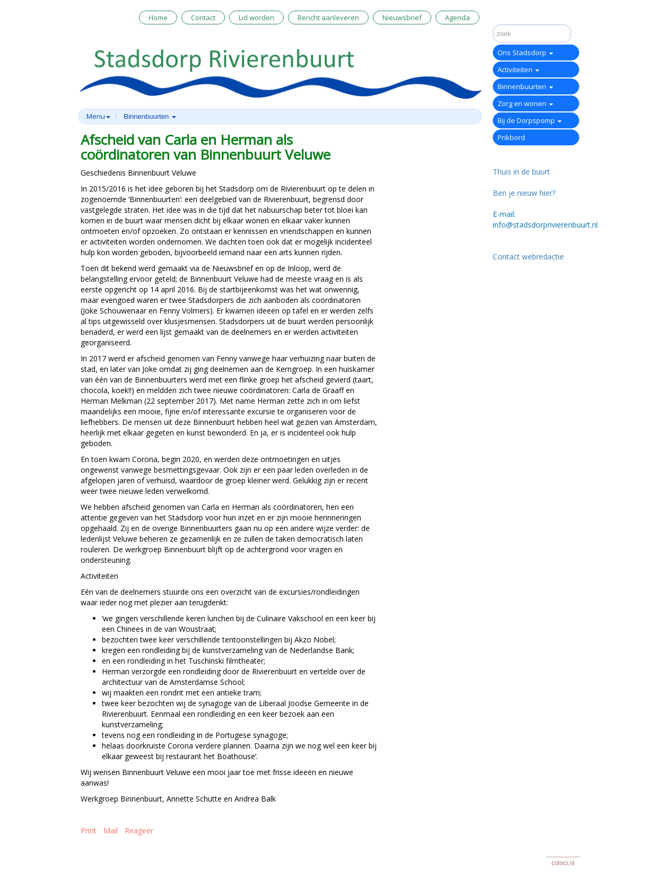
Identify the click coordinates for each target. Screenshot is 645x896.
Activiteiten (518, 69)
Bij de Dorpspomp (530, 120)
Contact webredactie (528, 256)
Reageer (139, 830)
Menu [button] (98, 116)
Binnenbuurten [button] (150, 116)
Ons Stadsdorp (525, 52)
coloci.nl (563, 863)
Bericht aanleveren (328, 17)
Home (158, 17)
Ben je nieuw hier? (524, 193)
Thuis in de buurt (521, 172)
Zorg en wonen (525, 103)
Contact (203, 17)
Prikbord (511, 137)
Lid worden (256, 17)
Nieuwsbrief (402, 17)
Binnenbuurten (525, 86)
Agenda (457, 17)
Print (89, 830)
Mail (110, 830)
